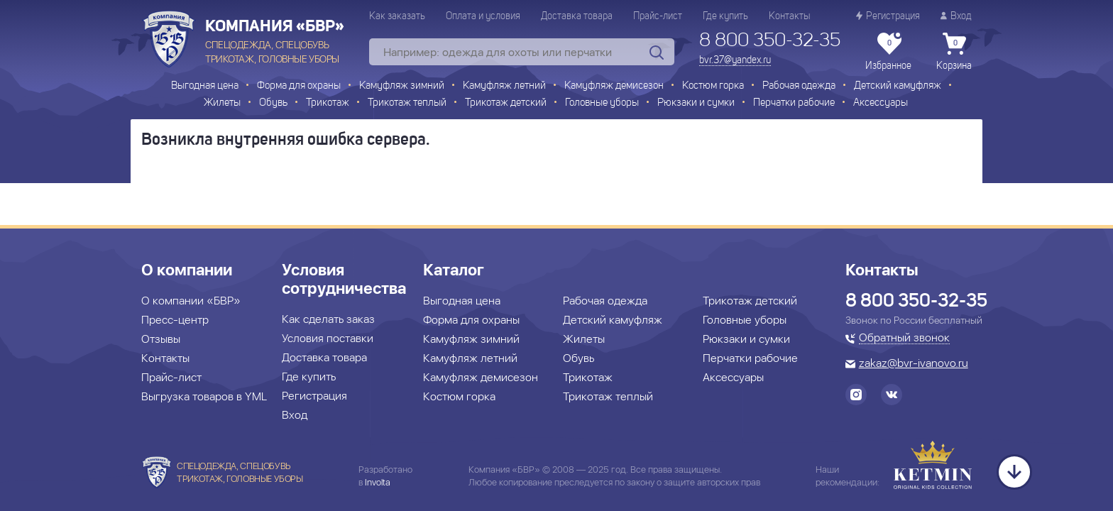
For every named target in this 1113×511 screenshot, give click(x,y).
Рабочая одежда (798, 86)
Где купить (725, 16)
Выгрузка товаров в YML (204, 396)
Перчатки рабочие (794, 103)
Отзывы (160, 339)
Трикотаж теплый (407, 103)
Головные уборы (602, 103)
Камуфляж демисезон (614, 86)
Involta (377, 482)
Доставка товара (577, 16)
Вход (956, 16)
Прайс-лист (657, 16)
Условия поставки (327, 338)
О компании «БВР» (191, 300)
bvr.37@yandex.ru (735, 60)
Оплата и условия (483, 16)
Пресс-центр (175, 319)
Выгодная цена (204, 86)
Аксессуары (880, 103)
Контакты (789, 16)
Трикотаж (327, 103)
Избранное (888, 52)
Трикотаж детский (506, 103)
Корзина (954, 52)
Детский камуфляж (897, 86)
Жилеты (222, 103)
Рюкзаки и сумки (696, 103)
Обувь (273, 103)
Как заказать (397, 16)
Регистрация (888, 16)
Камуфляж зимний (401, 86)
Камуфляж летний (504, 86)
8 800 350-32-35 (769, 41)
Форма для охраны (299, 86)
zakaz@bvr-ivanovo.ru (913, 364)
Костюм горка (713, 86)
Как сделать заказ (328, 319)
